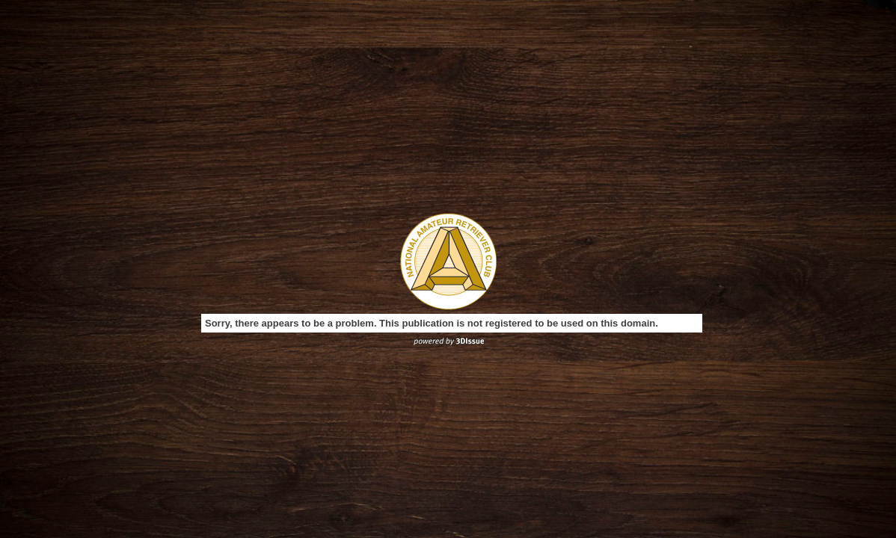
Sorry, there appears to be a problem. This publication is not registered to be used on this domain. (431, 323)
